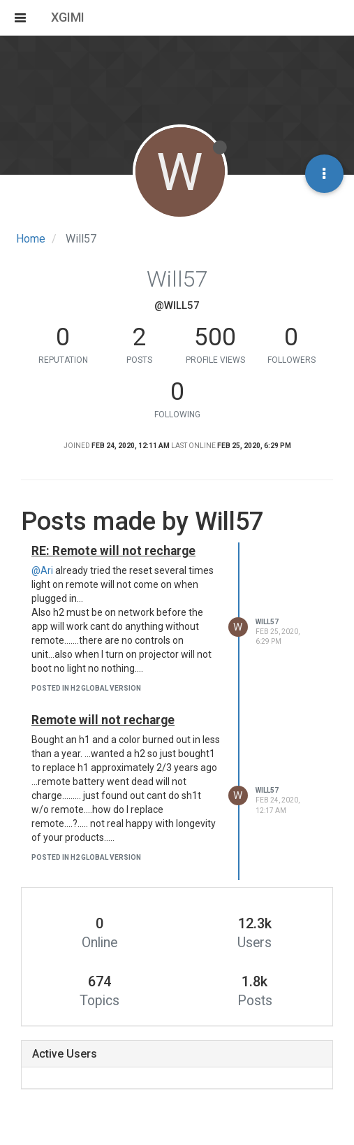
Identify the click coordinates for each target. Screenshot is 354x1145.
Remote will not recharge (103, 720)
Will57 (267, 622)
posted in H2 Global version (86, 688)
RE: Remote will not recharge (113, 551)
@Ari (42, 570)
